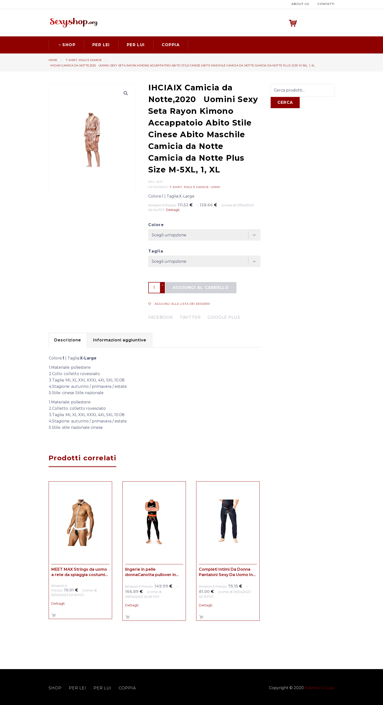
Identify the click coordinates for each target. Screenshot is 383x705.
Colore (156, 224)
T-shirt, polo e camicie (84, 59)
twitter (190, 317)
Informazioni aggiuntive (124, 339)
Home (53, 59)
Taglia (155, 250)
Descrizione (69, 339)
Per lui (136, 44)
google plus (224, 317)
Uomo (215, 186)
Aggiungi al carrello (201, 287)
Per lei (101, 44)
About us (300, 3)
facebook (160, 317)
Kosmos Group (319, 687)
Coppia (171, 44)
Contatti (325, 3)
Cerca (285, 102)
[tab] (69, 339)
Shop (66, 44)
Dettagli (172, 209)
